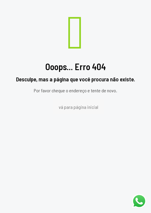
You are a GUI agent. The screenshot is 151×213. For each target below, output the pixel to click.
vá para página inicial (78, 107)
